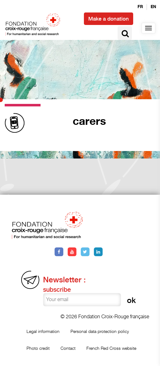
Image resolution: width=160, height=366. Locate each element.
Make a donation (108, 19)
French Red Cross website (111, 348)
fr (140, 6)
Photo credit (38, 348)
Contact (68, 348)
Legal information (43, 331)
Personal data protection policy (99, 331)
